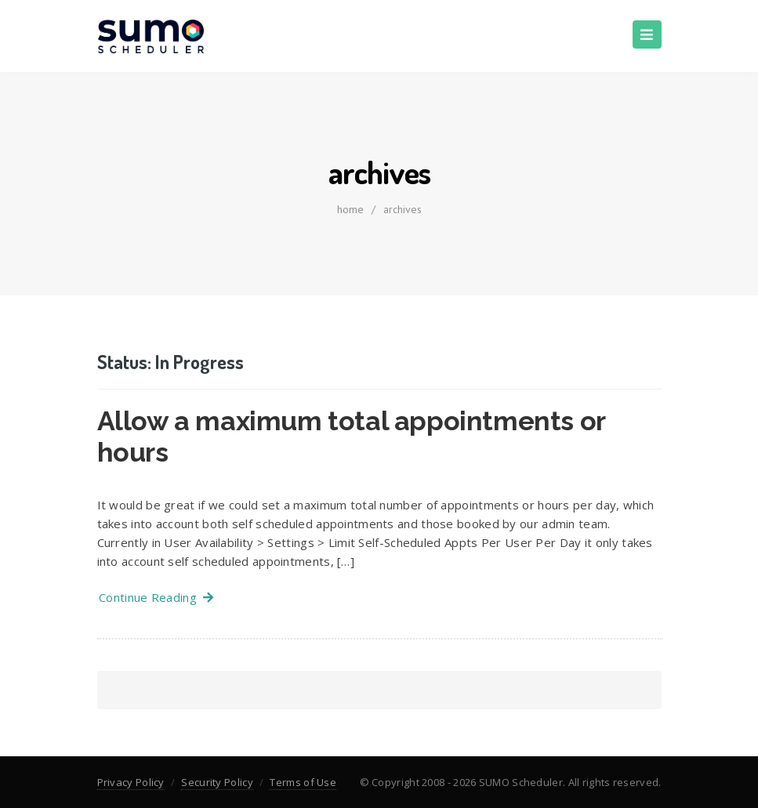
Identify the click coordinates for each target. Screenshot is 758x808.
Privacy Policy (131, 782)
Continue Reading (156, 597)
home (350, 209)
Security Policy (217, 782)
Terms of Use (303, 782)
